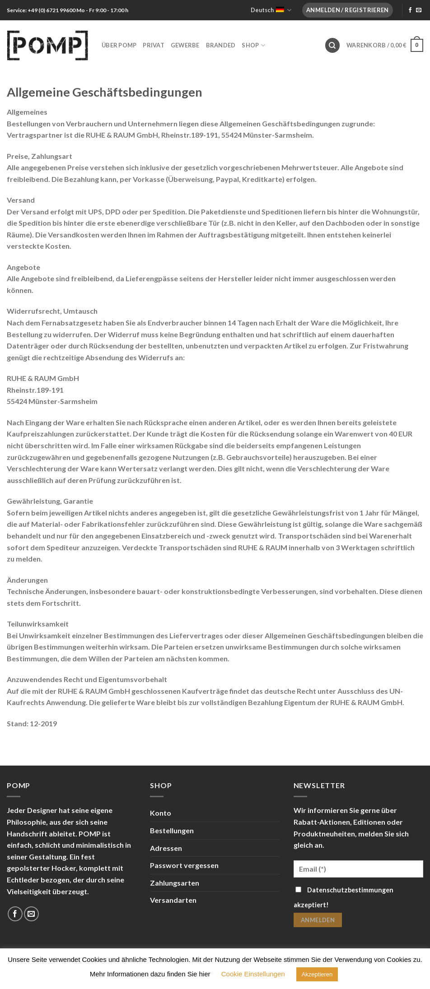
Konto (160, 812)
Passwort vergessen (184, 865)
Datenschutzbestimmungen (350, 890)
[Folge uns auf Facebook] (410, 10)
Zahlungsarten (174, 882)
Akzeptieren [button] (317, 974)
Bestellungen (172, 830)
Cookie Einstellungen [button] (253, 974)
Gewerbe (185, 45)
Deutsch (271, 10)
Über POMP (119, 45)
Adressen (166, 848)
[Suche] (332, 45)
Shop (253, 45)
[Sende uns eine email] (418, 10)
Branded (221, 45)
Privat (153, 45)
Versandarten (173, 900)
